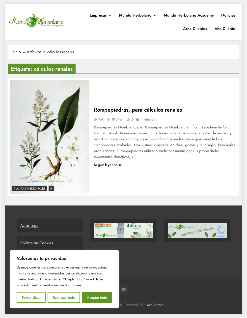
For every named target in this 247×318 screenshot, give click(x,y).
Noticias (228, 15)
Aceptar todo (97, 297)
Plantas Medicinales (30, 188)
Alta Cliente (225, 28)
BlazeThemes (154, 304)
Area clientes (195, 28)
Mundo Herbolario (135, 15)
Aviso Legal (29, 225)
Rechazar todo (64, 297)
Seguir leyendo (108, 164)
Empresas (98, 15)
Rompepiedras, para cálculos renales (138, 110)
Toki (101, 119)
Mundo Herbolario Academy (189, 15)
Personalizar (31, 297)
